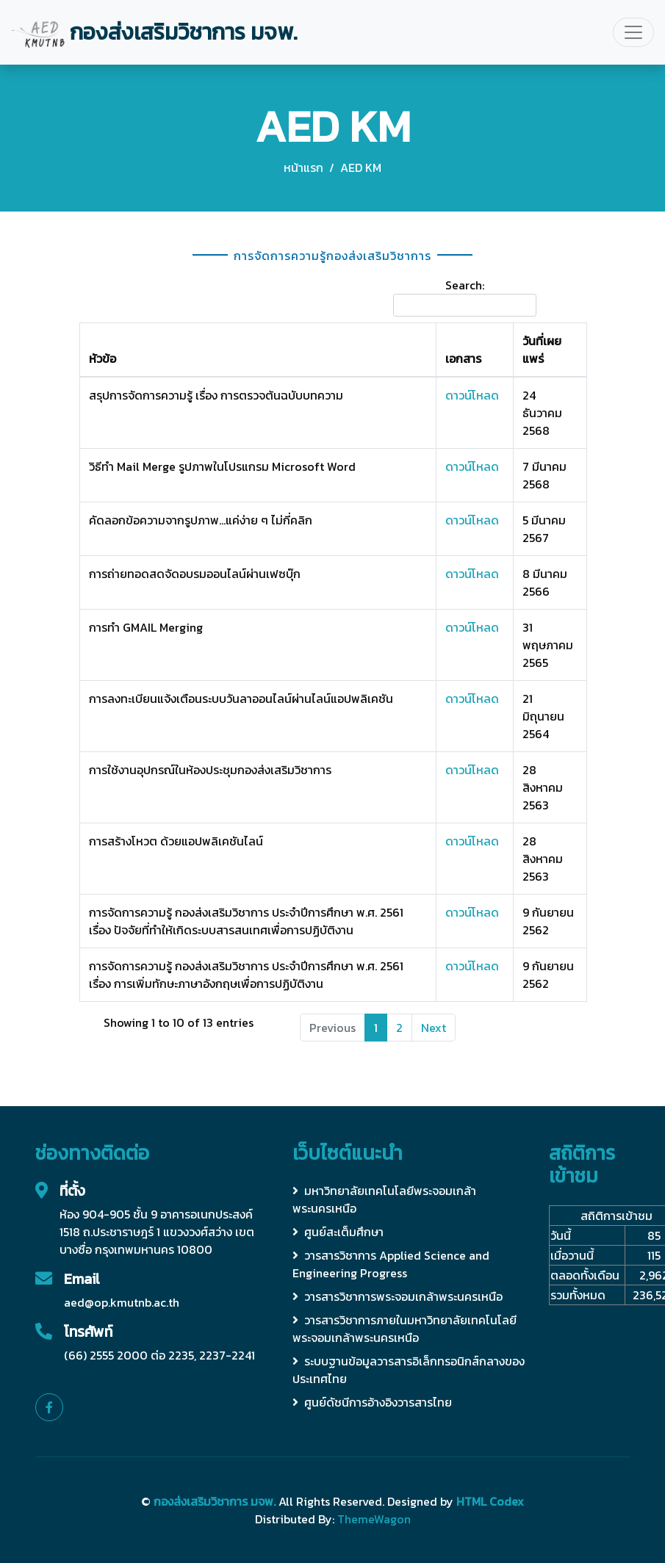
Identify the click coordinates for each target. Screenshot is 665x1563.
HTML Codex (490, 1501)
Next (433, 1027)
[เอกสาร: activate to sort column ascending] (474, 349)
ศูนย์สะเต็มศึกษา (338, 1232)
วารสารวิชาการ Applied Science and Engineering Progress (390, 1264)
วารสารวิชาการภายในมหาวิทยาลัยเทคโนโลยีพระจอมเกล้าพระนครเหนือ (404, 1328)
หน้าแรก (303, 167)
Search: (464, 296)
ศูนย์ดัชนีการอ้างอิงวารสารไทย (372, 1402)
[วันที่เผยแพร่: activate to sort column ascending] (549, 349)
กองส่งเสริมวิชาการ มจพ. (215, 1501)
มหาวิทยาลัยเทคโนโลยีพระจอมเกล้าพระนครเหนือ (384, 1199)
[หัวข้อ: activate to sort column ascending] (257, 349)
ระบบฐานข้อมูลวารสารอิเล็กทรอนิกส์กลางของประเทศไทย (408, 1369)
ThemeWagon (374, 1519)
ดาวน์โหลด (472, 395)
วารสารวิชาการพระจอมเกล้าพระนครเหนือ (397, 1296)
